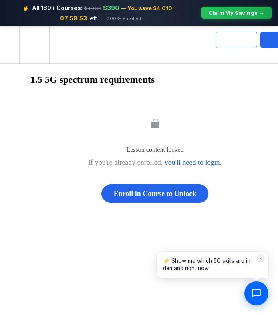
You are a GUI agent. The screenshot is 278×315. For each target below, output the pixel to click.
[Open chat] (256, 293)
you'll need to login (192, 162)
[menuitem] (34, 44)
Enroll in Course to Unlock (155, 194)
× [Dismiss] (260, 258)
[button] (9, 44)
